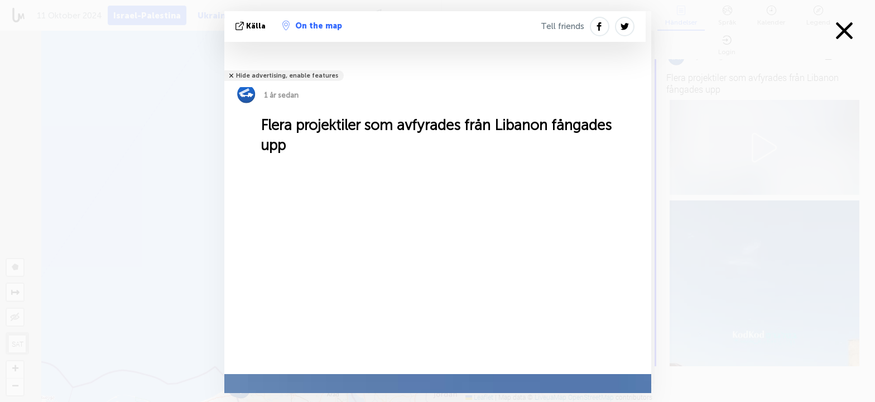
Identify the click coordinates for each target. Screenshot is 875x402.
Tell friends (562, 26)
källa (252, 26)
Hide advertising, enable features (287, 75)
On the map (312, 26)
